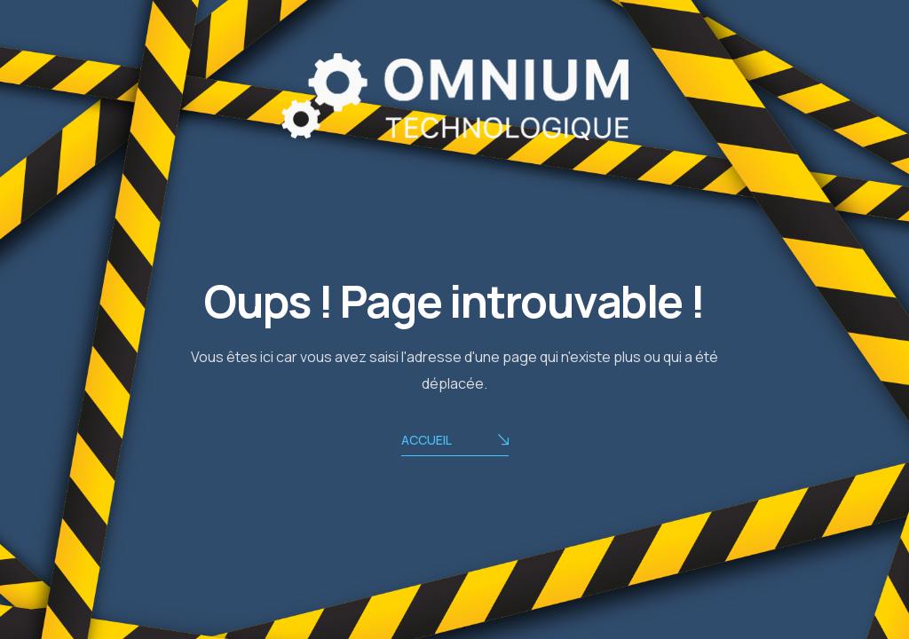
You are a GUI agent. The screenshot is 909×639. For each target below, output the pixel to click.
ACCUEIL (455, 441)
